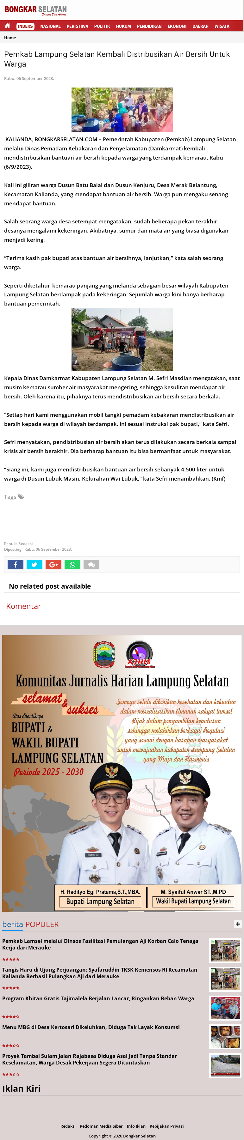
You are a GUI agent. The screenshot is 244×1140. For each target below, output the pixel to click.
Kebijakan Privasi (167, 1126)
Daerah (200, 26)
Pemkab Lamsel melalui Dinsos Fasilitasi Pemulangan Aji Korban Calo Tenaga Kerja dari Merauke (100, 944)
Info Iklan (136, 1126)
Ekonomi (177, 26)
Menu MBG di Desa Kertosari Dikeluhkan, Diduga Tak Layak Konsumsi (91, 1027)
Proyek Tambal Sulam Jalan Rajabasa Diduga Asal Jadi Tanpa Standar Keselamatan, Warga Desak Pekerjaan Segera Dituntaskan (89, 1059)
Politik (102, 26)
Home (10, 37)
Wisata (222, 26)
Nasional (51, 26)
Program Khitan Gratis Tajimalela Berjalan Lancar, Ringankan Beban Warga (98, 998)
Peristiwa (77, 26)
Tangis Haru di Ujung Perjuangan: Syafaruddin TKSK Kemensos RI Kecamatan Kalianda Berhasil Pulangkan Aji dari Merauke (99, 973)
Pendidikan (149, 26)
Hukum (123, 26)
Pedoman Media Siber (101, 1126)
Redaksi (68, 1126)
